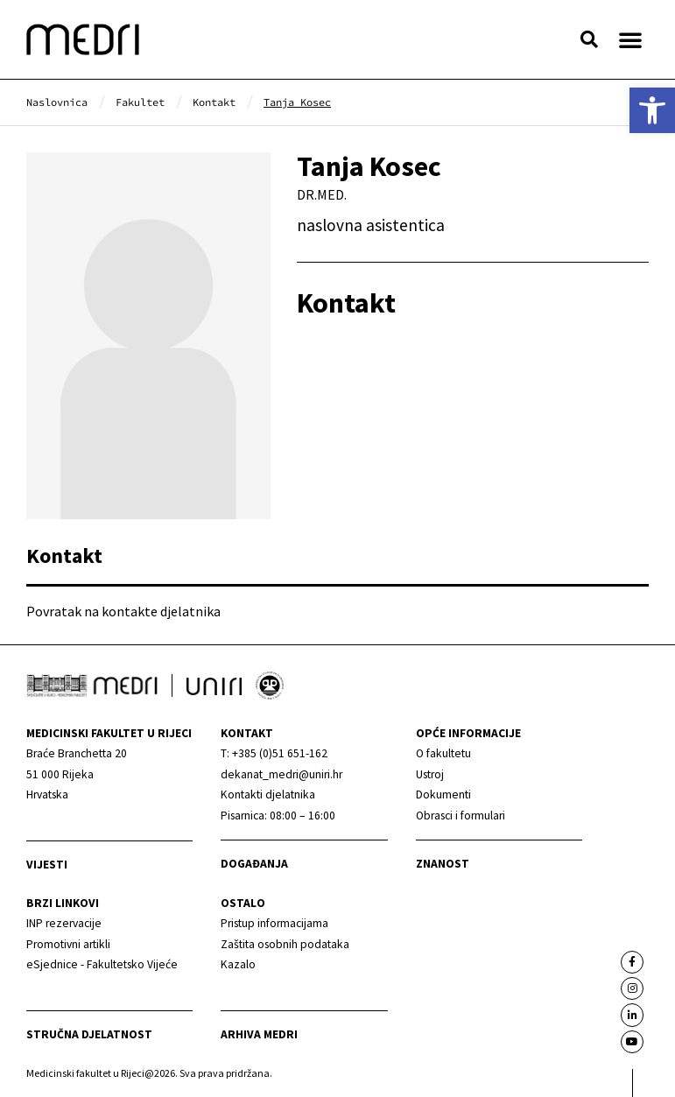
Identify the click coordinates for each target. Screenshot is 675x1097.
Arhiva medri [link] (259, 1034)
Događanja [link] (254, 863)
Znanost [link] (442, 863)
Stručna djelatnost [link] (89, 1034)
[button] (589, 39)
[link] (652, 110)
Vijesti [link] (46, 864)
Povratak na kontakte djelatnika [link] (123, 611)
